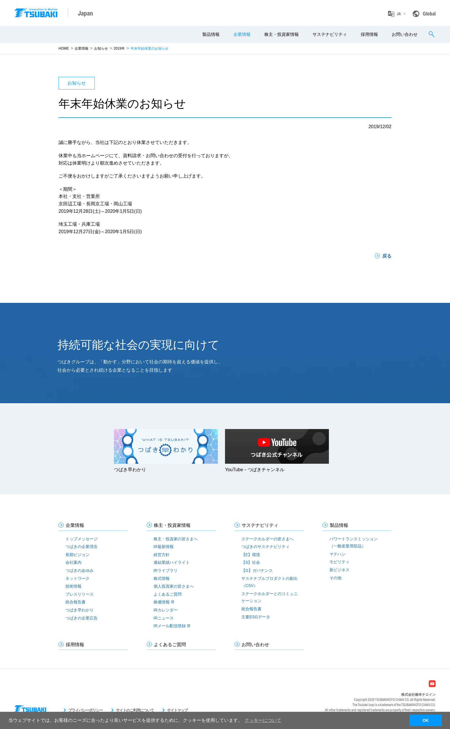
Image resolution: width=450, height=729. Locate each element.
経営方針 (162, 554)
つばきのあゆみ (79, 570)
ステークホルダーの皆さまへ (267, 539)
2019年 (119, 48)
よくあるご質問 (168, 594)
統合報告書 (75, 602)
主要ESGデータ (255, 617)
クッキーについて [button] (263, 720)
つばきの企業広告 (81, 618)
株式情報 (162, 578)
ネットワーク (77, 578)
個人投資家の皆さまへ (174, 586)
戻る (386, 256)
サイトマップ (177, 710)
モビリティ (339, 562)
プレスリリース (79, 594)
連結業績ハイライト (172, 562)
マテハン (337, 554)
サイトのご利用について (135, 710)
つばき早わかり (79, 610)
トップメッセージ (81, 539)
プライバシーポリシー (85, 710)
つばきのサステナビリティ (265, 546)
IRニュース (164, 618)
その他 (335, 578)
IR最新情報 (164, 546)
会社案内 (73, 562)
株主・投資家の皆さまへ (176, 539)
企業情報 (242, 34)
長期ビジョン (77, 554)
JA (399, 13)
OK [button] (425, 720)
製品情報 (211, 34)
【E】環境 (250, 554)
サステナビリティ (330, 34)
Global (429, 13)
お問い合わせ (405, 34)
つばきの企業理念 (81, 546)
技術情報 (73, 586)
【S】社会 (250, 562)
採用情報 (369, 34)
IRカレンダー (166, 610)
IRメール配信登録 (170, 625)
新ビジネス (339, 570)
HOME (64, 48)
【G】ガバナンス (257, 570)
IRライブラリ (166, 570)
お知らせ (101, 48)
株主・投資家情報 (281, 34)
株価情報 (162, 602)
